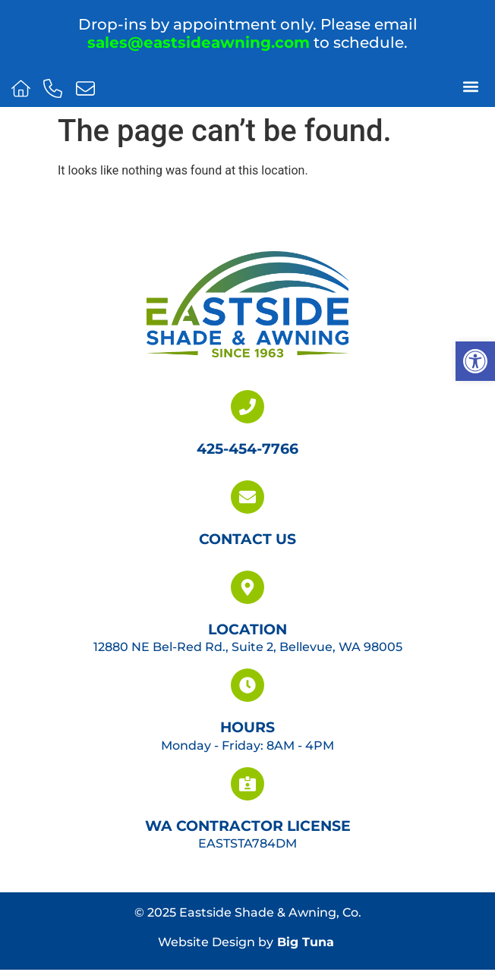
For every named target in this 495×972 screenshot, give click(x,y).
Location (247, 629)
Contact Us (247, 539)
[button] (475, 361)
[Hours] (247, 685)
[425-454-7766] (247, 406)
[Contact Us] (247, 497)
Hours (247, 727)
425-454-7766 (247, 448)
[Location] (247, 587)
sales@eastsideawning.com (198, 42)
